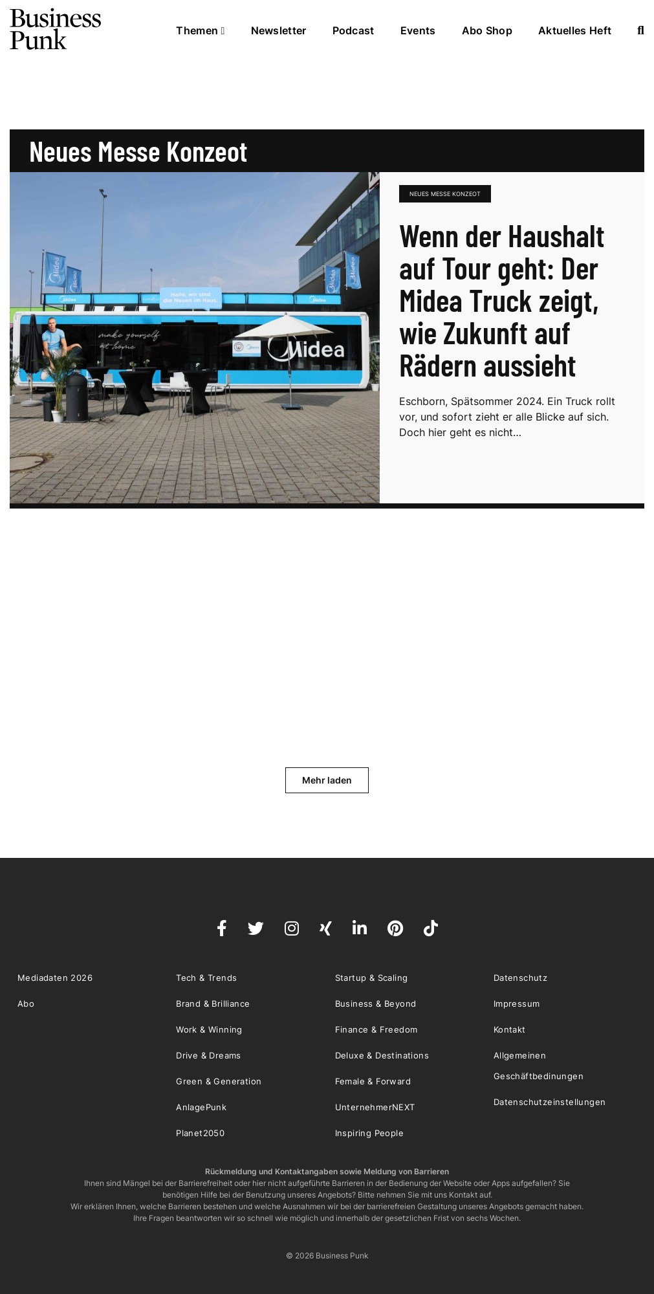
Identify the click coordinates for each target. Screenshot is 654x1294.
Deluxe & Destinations (382, 1055)
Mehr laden (327, 779)
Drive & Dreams (208, 1055)
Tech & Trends (206, 977)
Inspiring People (369, 1133)
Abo (25, 1003)
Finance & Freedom (376, 1029)
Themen (200, 30)
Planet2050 (200, 1133)
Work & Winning (209, 1029)
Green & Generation (218, 1081)
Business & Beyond (376, 1003)
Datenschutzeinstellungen (550, 1102)
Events (418, 30)
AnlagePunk (201, 1107)
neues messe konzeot (445, 193)
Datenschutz (520, 977)
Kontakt (510, 1029)
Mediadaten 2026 (55, 977)
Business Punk (56, 29)
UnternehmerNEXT (375, 1107)
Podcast (353, 30)
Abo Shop (487, 30)
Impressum (517, 1003)
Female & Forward (373, 1081)
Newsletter (279, 30)
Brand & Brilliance (213, 1003)
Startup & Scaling (371, 977)
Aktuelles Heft (574, 30)
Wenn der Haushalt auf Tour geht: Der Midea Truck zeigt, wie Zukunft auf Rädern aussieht (502, 299)
